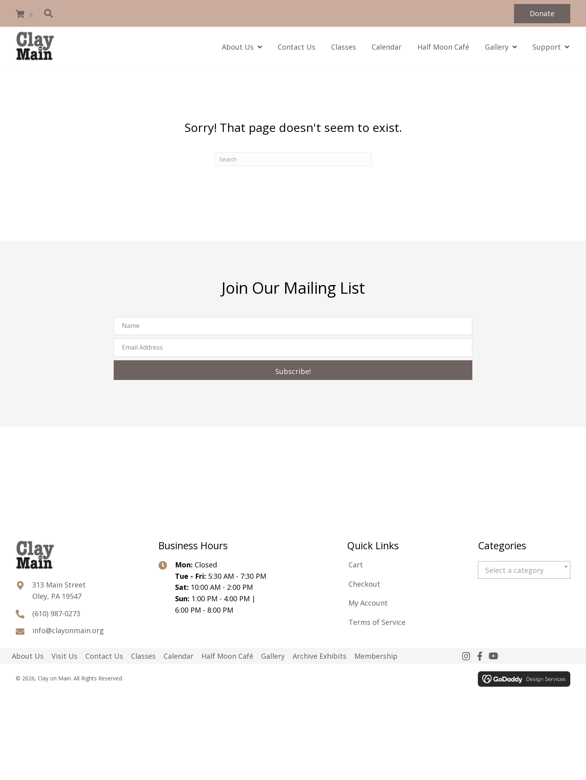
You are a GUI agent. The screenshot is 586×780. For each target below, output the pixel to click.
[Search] (293, 159)
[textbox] (524, 570)
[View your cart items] (25, 14)
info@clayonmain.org (68, 630)
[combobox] (524, 570)
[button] (542, 13)
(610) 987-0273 (56, 613)
